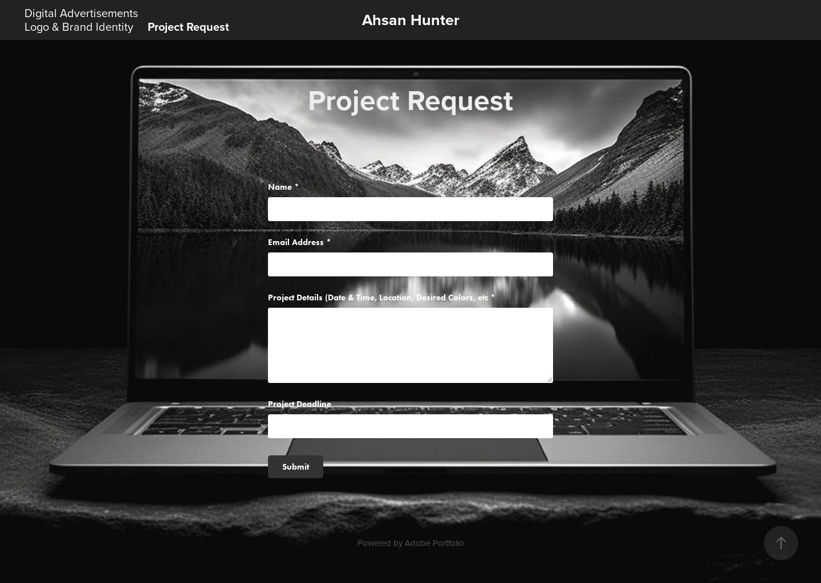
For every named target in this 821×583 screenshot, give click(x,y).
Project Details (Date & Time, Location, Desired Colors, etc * (381, 297)
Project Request (188, 26)
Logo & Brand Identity (79, 26)
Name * (283, 187)
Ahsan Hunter (411, 20)
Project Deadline (299, 404)
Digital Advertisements (81, 13)
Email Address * (299, 242)
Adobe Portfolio (434, 543)
